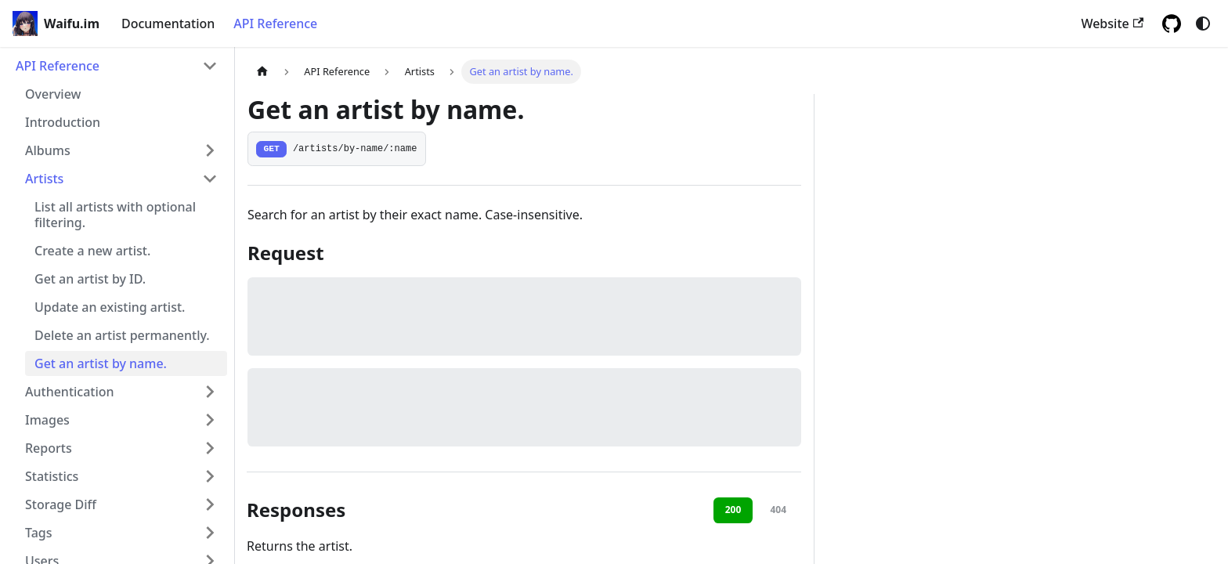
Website (1112, 23)
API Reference (275, 23)
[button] (121, 150)
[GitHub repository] (1171, 23)
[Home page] (262, 72)
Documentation (168, 23)
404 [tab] (778, 509)
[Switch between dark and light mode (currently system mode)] (1202, 23)
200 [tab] (733, 509)
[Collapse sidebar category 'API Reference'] (210, 65)
